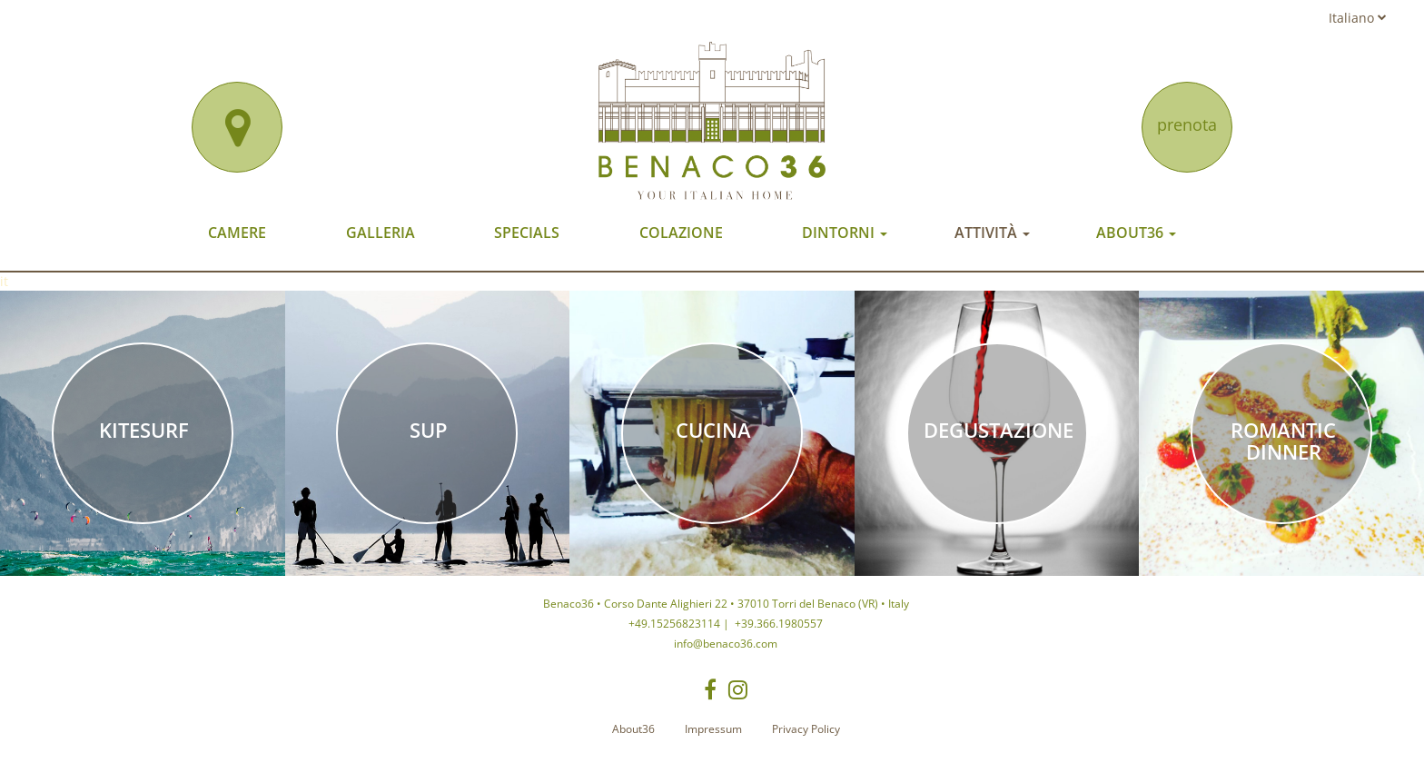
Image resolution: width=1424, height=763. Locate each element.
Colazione (681, 233)
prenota (1187, 124)
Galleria (380, 233)
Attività (992, 233)
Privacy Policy (806, 729)
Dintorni (844, 233)
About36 (1136, 233)
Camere (237, 233)
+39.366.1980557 (777, 623)
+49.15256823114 (674, 623)
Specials (526, 233)
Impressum (713, 729)
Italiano (1358, 17)
